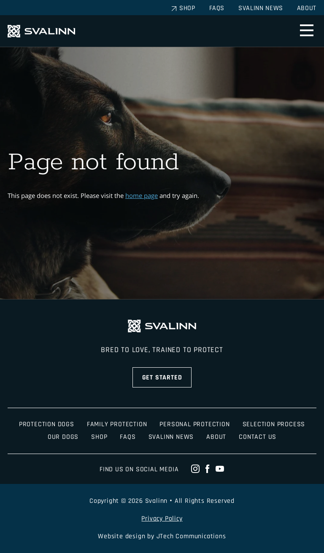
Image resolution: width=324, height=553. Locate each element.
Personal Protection (194, 424)
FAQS (127, 437)
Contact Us (257, 437)
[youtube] (220, 469)
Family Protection (117, 424)
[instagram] (195, 469)
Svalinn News (260, 8)
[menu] (306, 30)
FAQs (217, 8)
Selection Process (274, 424)
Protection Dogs (46, 424)
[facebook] (207, 469)
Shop (187, 8)
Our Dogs (63, 437)
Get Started (162, 377)
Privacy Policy (161, 518)
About (306, 8)
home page (141, 195)
